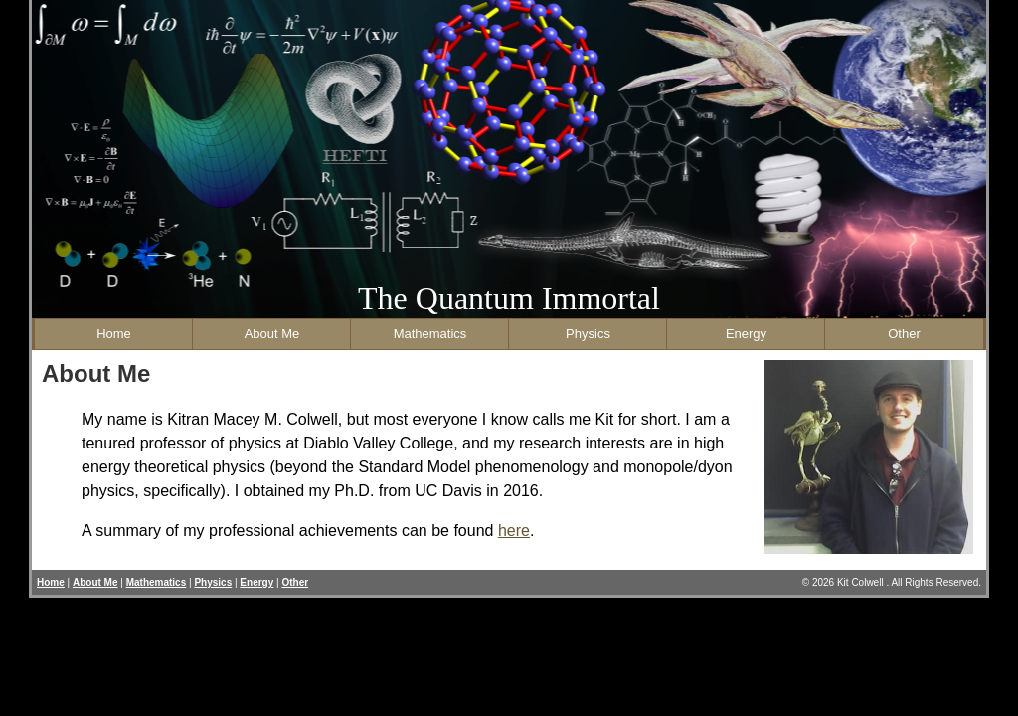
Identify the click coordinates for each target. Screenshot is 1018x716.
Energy (746, 333)
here (514, 530)
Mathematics (430, 333)
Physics (588, 333)
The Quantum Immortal (509, 298)
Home (113, 333)
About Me (272, 333)
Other (904, 333)
